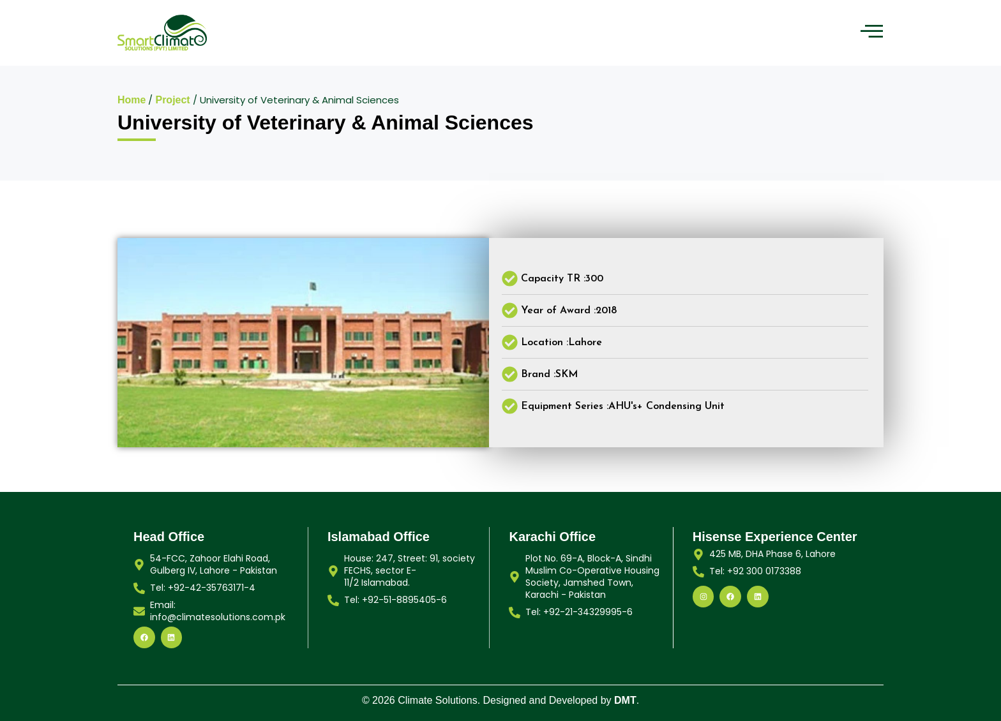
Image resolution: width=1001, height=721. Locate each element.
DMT (625, 700)
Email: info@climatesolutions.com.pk (217, 610)
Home (131, 99)
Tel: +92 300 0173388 (755, 571)
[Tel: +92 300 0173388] (698, 571)
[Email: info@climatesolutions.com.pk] (139, 611)
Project (172, 99)
